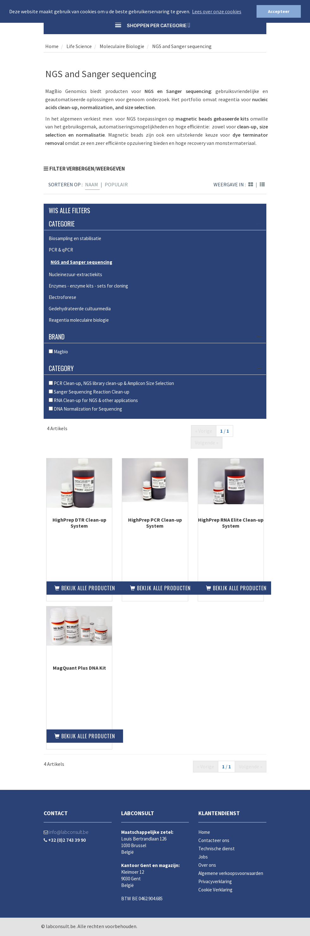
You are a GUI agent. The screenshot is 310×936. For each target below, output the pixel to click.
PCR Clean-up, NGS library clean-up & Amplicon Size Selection (111, 383)
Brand (155, 336)
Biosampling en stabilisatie (75, 238)
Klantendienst (219, 813)
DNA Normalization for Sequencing (85, 409)
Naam (91, 184)
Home (52, 46)
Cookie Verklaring (215, 890)
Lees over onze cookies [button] (216, 11)
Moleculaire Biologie (122, 46)
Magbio (58, 352)
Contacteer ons (213, 840)
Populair (116, 184)
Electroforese (62, 297)
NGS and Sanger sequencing (182, 46)
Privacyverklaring (215, 881)
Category (155, 368)
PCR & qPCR (61, 250)
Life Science (78, 46)
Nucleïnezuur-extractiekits (75, 274)
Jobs (203, 857)
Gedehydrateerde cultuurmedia (80, 309)
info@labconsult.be (66, 832)
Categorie (155, 223)
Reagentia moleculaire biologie (79, 320)
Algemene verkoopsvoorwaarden (230, 873)
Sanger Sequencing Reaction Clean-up (89, 392)
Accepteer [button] (278, 11)
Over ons (207, 865)
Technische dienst (216, 849)
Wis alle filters (69, 210)
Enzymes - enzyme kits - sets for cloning (88, 286)
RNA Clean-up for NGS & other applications (93, 400)
